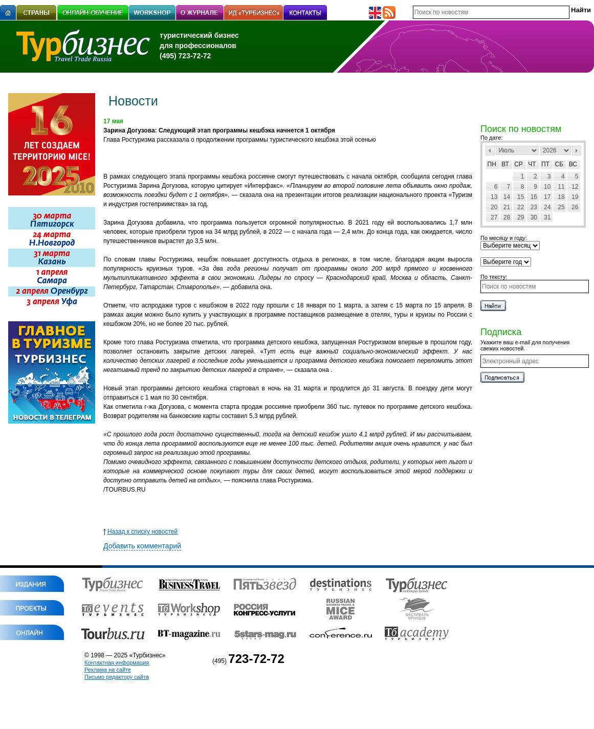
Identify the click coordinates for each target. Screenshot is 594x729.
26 (574, 207)
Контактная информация (116, 662)
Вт (505, 164)
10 (547, 186)
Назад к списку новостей (140, 531)
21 (506, 207)
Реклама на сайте (107, 670)
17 (547, 197)
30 (534, 217)
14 (506, 197)
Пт (545, 164)
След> (576, 151)
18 (561, 197)
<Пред (490, 151)
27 (494, 217)
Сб (559, 164)
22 (520, 207)
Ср (518, 164)
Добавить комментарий (142, 546)
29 (520, 217)
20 (494, 207)
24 (547, 207)
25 (561, 207)
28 (506, 217)
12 (574, 186)
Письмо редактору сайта (116, 677)
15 (520, 197)
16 (534, 197)
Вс (573, 164)
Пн (492, 164)
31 (547, 217)
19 (574, 197)
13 (494, 197)
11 (561, 186)
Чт (532, 164)
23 (534, 207)
